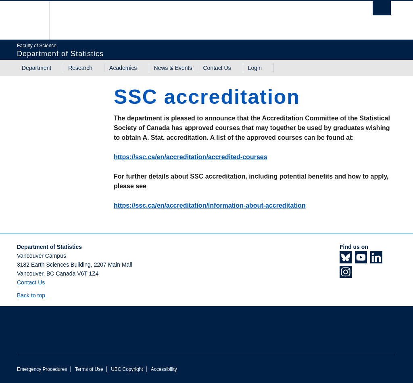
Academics (123, 68)
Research (80, 68)
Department (36, 68)
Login (255, 68)
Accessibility (164, 369)
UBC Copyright (127, 369)
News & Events (173, 68)
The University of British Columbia (36, 20)
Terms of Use (89, 369)
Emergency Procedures (42, 369)
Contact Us (217, 68)
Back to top (35, 295)
